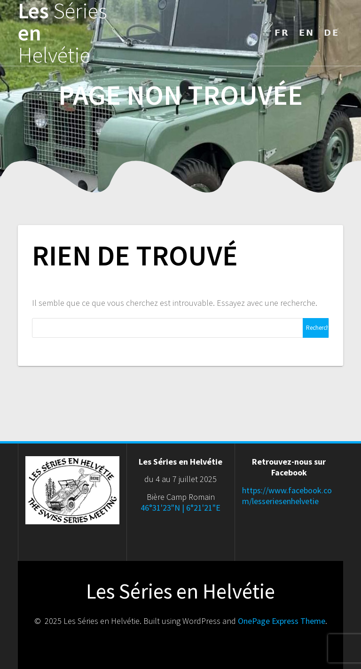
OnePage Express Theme (281, 620)
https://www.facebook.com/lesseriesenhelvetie (287, 495)
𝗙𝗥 (282, 32)
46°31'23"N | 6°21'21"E (180, 507)
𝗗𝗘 (331, 32)
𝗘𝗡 (306, 32)
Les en (62, 33)
